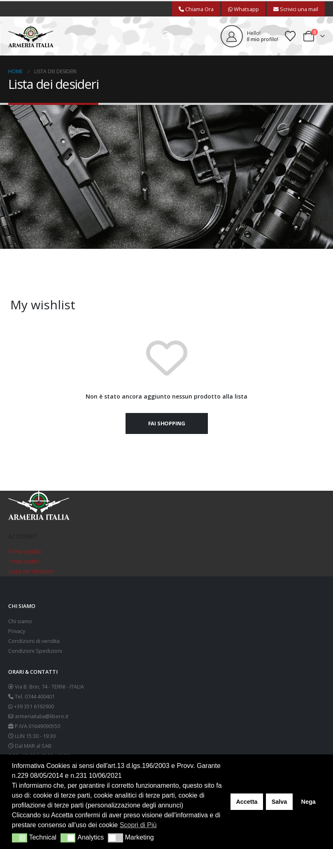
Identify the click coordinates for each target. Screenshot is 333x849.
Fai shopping (166, 423)
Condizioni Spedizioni (35, 650)
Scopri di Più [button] (138, 824)
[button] (166, 36)
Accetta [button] (246, 801)
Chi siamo (20, 621)
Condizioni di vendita (34, 641)
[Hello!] (249, 36)
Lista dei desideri (30, 571)
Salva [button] (279, 801)
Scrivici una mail (295, 9)
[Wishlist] (290, 36)
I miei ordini (23, 561)
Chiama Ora (196, 9)
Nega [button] (308, 801)
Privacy (16, 631)
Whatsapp (243, 9)
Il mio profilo (25, 551)
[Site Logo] (31, 36)
